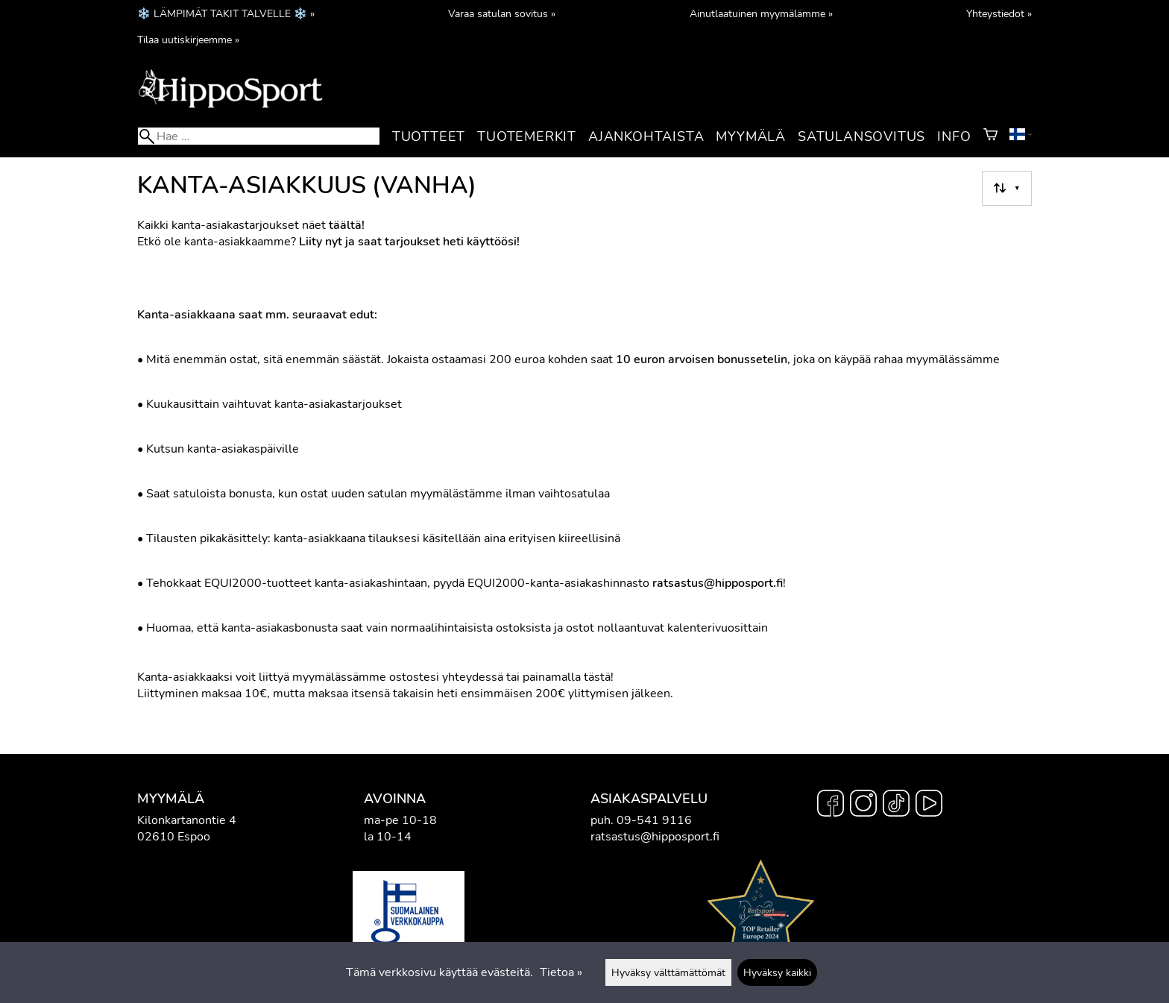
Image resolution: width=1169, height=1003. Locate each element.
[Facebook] (830, 805)
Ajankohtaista (646, 136)
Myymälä (751, 136)
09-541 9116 (654, 820)
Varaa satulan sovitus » (501, 13)
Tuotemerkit (526, 136)
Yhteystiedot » (999, 13)
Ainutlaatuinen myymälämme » (761, 13)
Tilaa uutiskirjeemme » (188, 39)
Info (954, 136)
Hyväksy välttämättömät (668, 972)
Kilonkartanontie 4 (186, 820)
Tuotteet (428, 136)
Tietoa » (561, 972)
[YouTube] (929, 805)
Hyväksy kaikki (777, 972)
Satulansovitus (861, 136)
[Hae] (258, 136)
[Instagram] (863, 805)
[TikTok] (896, 805)
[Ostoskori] (990, 136)
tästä (597, 677)
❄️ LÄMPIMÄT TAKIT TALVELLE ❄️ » (226, 13)
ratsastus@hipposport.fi (654, 837)
